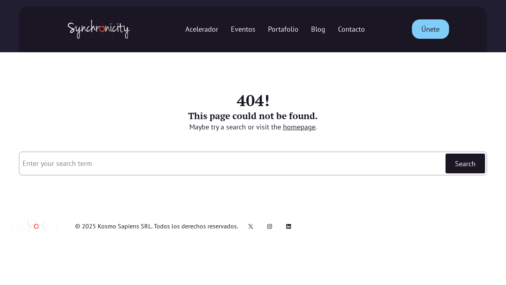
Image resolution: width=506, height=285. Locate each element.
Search (465, 163)
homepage (299, 126)
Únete (430, 29)
